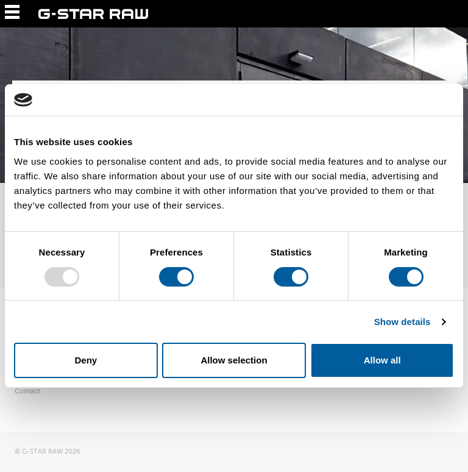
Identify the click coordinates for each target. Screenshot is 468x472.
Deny (85, 360)
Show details (402, 321)
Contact (27, 391)
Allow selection (233, 360)
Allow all (382, 360)
